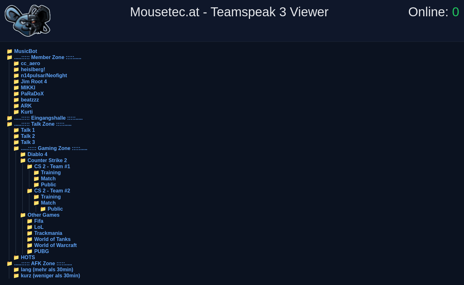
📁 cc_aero (26, 63)
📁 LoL (35, 227)
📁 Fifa (34, 221)
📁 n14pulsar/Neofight (40, 75)
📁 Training (47, 172)
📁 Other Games (40, 215)
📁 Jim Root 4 (30, 81)
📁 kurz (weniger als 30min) (46, 275)
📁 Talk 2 (24, 136)
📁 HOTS (24, 257)
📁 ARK (22, 106)
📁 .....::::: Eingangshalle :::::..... (44, 118)
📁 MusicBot (21, 51)
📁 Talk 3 (24, 142)
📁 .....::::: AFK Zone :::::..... (39, 263)
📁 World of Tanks (48, 239)
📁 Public (44, 184)
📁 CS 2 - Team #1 (48, 166)
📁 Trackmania (44, 233)
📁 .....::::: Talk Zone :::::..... (39, 124)
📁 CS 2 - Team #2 (48, 190)
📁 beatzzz (26, 99)
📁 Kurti (23, 112)
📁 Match (44, 178)
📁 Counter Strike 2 (43, 160)
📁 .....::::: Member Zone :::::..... (43, 57)
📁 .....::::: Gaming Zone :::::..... (50, 148)
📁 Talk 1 (24, 130)
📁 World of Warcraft (51, 245)
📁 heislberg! (29, 69)
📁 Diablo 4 (33, 154)
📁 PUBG (37, 251)
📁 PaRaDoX (28, 93)
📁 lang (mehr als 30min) (43, 269)
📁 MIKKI (24, 87)
